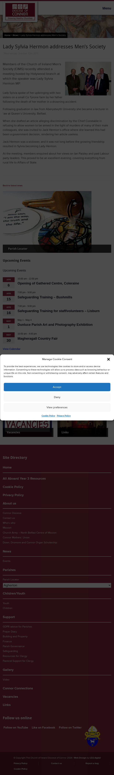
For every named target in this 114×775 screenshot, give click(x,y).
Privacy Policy (64, 415)
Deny (57, 397)
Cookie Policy (48, 415)
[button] (108, 359)
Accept (57, 387)
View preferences (57, 407)
